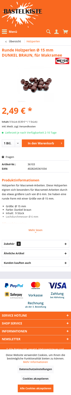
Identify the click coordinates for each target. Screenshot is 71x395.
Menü (9, 31)
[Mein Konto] (56, 31)
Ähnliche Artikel (14, 253)
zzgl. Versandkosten (25, 126)
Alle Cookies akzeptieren (35, 388)
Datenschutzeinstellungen (35, 369)
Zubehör (12, 244)
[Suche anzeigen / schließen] (48, 31)
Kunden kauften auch (17, 263)
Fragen (8, 157)
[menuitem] (10, 31)
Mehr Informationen (35, 362)
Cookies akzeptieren (35, 378)
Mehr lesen (35, 230)
